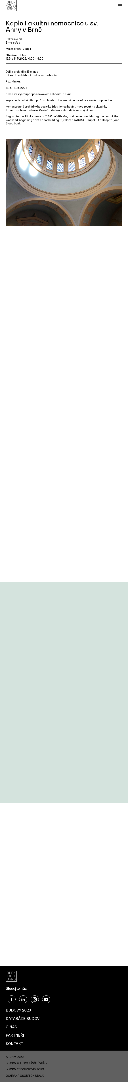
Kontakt (14, 1043)
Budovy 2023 (18, 1010)
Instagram (35, 999)
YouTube (46, 999)
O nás (11, 1027)
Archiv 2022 (15, 1056)
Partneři (15, 1035)
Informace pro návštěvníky (26, 1063)
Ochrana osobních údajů (25, 1075)
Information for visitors (25, 1069)
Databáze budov (22, 1018)
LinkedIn (23, 999)
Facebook (12, 999)
